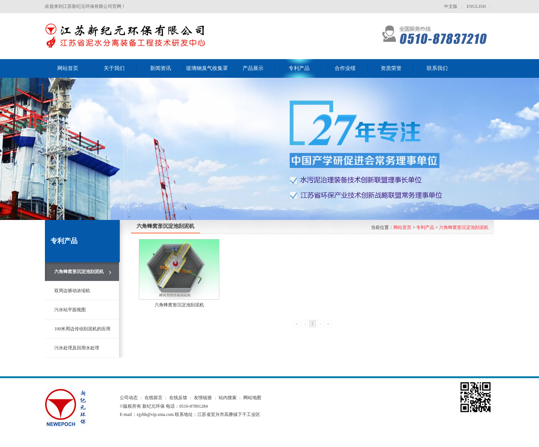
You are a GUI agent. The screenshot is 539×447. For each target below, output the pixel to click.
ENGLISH (476, 6)
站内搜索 (228, 397)
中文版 (450, 6)
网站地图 (252, 397)
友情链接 (203, 397)
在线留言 (153, 397)
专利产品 (425, 227)
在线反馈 (178, 397)
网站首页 (402, 227)
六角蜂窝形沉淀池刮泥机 (463, 227)
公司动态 (129, 397)
